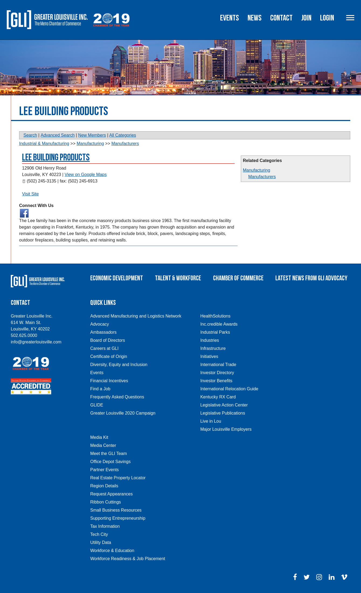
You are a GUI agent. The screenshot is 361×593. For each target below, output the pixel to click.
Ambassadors (103, 332)
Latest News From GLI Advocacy (311, 278)
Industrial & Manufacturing (44, 143)
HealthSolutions (215, 316)
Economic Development (116, 278)
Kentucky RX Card (218, 397)
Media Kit (99, 437)
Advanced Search (58, 135)
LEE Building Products (56, 157)
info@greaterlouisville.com (36, 342)
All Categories (122, 135)
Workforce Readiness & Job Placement (127, 558)
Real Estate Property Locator (117, 477)
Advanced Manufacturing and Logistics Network (135, 316)
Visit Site (30, 194)
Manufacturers (262, 176)
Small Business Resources (115, 510)
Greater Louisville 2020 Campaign (122, 413)
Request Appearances (111, 494)
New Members (92, 135)
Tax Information (105, 526)
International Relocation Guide (229, 389)
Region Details (104, 486)
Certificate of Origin (108, 356)
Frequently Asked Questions (117, 397)
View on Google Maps (86, 174)
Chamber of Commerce (238, 278)
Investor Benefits (216, 380)
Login (327, 18)
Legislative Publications (222, 413)
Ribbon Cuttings (105, 502)
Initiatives (209, 356)
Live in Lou (210, 421)
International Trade (218, 364)
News (255, 18)
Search (30, 135)
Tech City (99, 534)
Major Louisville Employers (225, 429)
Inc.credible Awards (218, 324)
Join (306, 18)
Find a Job (100, 389)
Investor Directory (217, 372)
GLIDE (96, 405)
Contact (281, 18)
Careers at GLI (104, 348)
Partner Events (104, 469)
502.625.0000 (24, 335)
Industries (209, 340)
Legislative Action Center (224, 405)
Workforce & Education (112, 550)
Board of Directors (107, 340)
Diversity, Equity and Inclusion (118, 364)
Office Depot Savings (110, 461)
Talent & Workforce (178, 278)
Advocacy (99, 324)
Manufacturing (256, 170)
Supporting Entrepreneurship (117, 518)
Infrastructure (212, 348)
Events (229, 18)
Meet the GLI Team (108, 453)
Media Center (103, 445)
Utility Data (100, 542)
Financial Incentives (109, 380)
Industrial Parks (215, 332)
